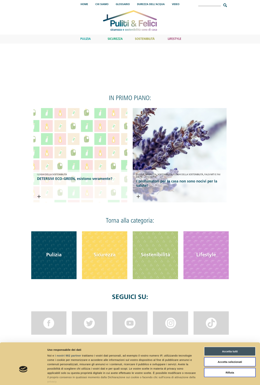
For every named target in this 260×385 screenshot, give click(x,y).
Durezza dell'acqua (151, 4)
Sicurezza (115, 39)
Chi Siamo (102, 4)
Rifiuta (230, 350)
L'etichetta (150, 177)
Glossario (123, 4)
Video (175, 4)
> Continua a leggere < (63, 197)
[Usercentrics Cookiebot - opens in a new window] (23, 378)
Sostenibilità (145, 39)
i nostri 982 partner (68, 333)
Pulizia (85, 39)
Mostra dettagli (190, 377)
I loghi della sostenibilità (52, 175)
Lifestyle (174, 39)
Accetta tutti (230, 329)
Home (84, 4)
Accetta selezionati (230, 339)
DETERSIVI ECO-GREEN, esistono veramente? (74, 179)
